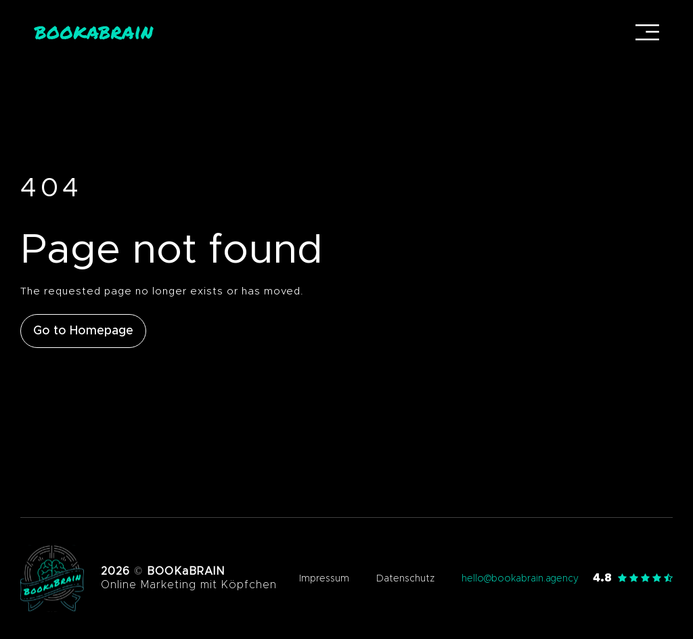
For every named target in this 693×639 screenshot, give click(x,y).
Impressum (324, 578)
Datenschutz (405, 578)
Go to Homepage (83, 331)
